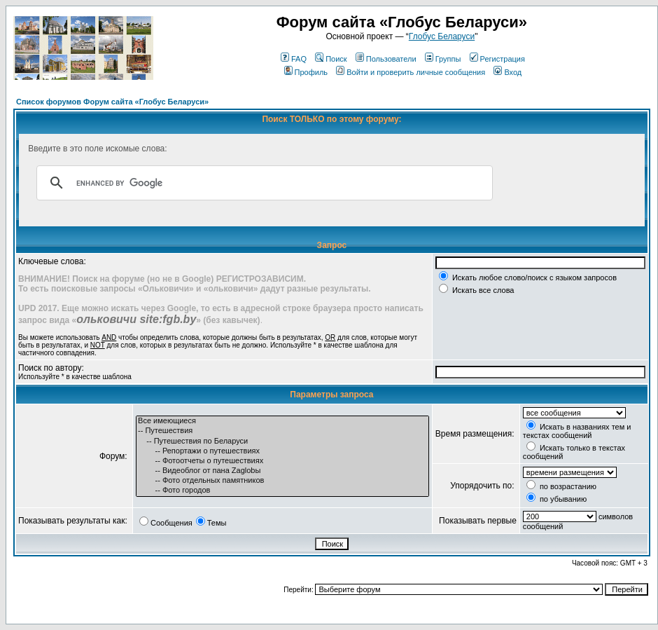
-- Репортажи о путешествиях (282, 451)
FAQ (294, 59)
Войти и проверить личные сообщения (410, 72)
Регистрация (497, 59)
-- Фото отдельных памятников (282, 481)
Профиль (306, 72)
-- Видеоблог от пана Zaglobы (282, 471)
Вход (507, 72)
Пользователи (386, 59)
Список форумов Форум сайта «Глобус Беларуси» (112, 101)
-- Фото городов (282, 490)
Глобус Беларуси (442, 36)
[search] (262, 182)
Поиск (330, 59)
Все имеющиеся (282, 421)
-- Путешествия (282, 431)
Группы (443, 59)
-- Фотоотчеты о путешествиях (282, 461)
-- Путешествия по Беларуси (282, 441)
